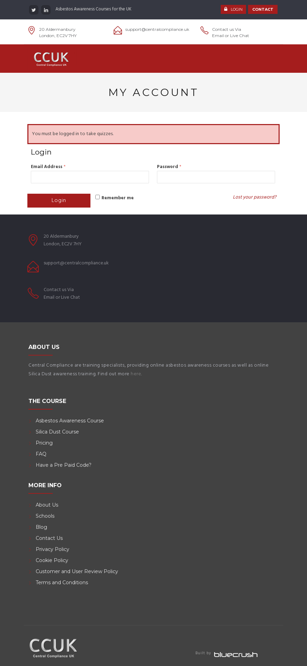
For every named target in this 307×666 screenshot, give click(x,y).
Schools (45, 516)
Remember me (118, 198)
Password (169, 166)
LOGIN (237, 9)
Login (59, 200)
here (136, 374)
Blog (41, 527)
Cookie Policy (52, 560)
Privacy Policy (52, 549)
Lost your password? (254, 197)
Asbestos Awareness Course (70, 421)
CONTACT (262, 9)
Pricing (44, 443)
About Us (47, 505)
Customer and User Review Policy (78, 571)
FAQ (41, 454)
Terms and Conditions (62, 582)
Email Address (48, 166)
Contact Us (49, 538)
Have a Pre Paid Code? (63, 465)
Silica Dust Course (57, 432)
